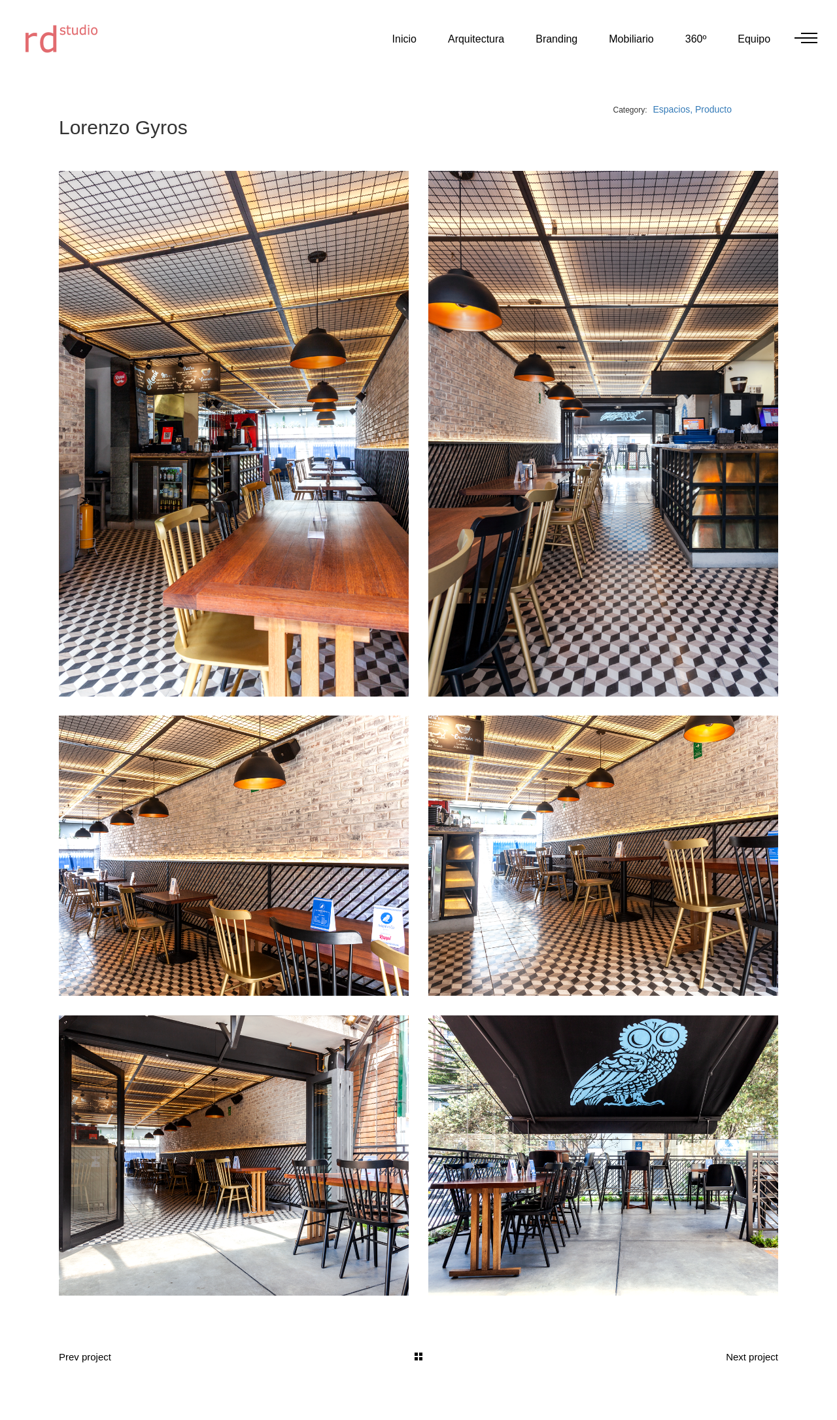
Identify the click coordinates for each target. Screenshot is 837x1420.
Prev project (85, 1356)
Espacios (671, 109)
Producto (713, 109)
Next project (752, 1356)
